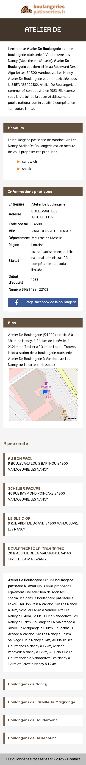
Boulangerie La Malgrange (52, 622)
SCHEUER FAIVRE (24, 488)
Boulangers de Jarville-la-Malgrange (41, 702)
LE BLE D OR (19, 518)
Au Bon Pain (29, 604)
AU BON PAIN (20, 459)
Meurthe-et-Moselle (35, 61)
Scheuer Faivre (30, 610)
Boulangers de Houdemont (32, 720)
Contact (73, 759)
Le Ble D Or (41, 616)
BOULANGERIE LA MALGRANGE (36, 548)
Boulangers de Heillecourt (32, 738)
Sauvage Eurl (18, 640)
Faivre (26, 664)
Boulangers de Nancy (27, 684)
